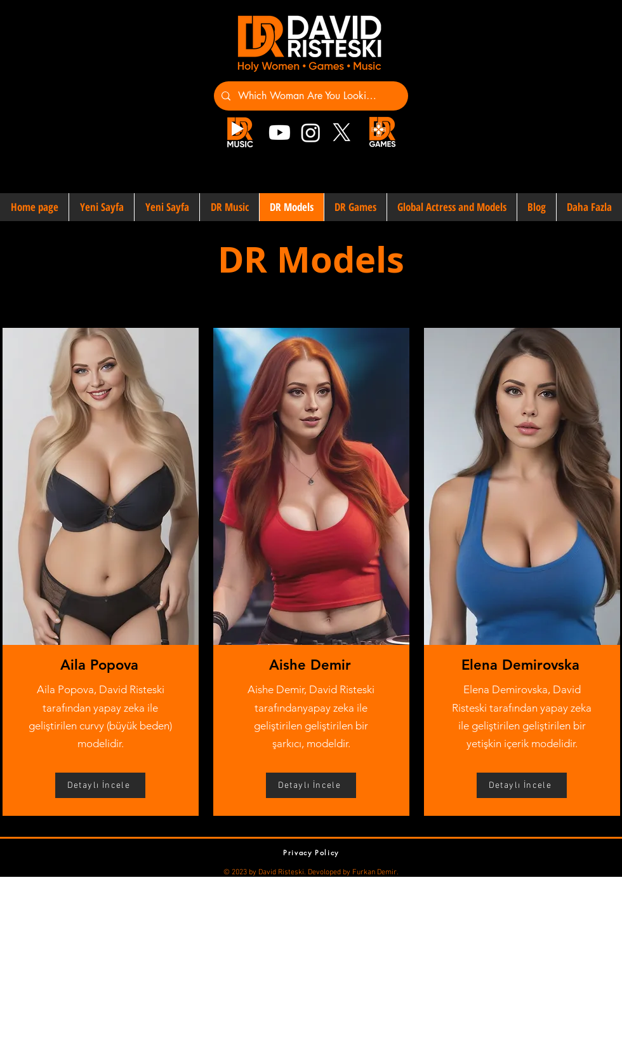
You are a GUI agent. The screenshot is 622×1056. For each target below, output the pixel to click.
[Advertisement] (218, 966)
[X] (341, 132)
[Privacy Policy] (311, 852)
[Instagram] (310, 132)
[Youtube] (279, 132)
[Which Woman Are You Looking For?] (309, 96)
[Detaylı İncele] (100, 785)
